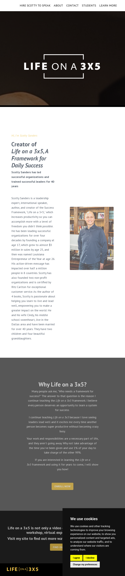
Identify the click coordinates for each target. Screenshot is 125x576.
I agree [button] (76, 558)
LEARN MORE (108, 5)
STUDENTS (89, 5)
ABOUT (58, 5)
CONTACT (72, 5)
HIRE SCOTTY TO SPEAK (35, 5)
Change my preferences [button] (85, 564)
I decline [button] (90, 558)
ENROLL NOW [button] (62, 497)
